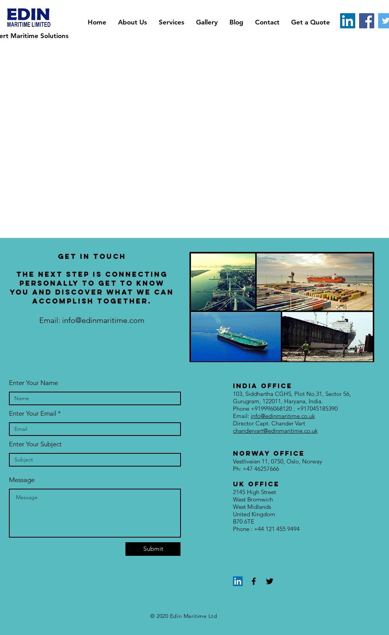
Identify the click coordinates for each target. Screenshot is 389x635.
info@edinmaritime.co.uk (283, 416)
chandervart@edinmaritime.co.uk (275, 430)
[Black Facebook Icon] (254, 581)
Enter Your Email (32, 413)
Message (22, 480)
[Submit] (153, 549)
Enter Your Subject (35, 444)
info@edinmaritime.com (103, 320)
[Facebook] (366, 20)
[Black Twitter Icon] (269, 581)
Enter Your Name (33, 383)
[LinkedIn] (347, 20)
